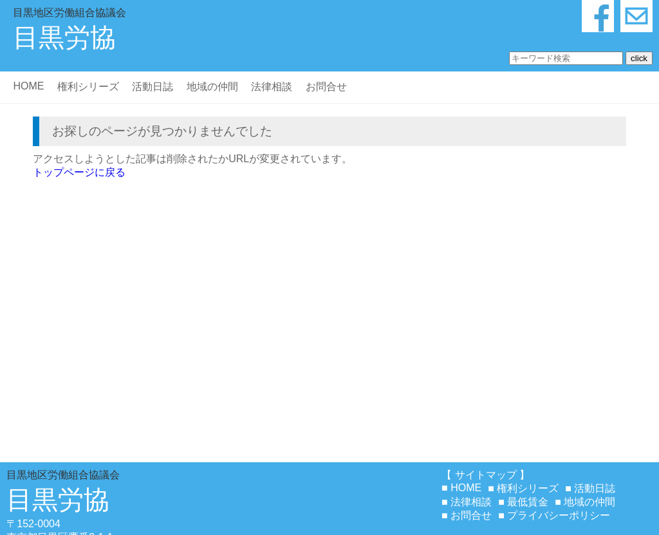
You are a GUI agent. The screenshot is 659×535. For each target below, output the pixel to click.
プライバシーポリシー (558, 515)
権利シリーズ (88, 86)
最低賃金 (527, 501)
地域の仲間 (212, 86)
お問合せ (326, 86)
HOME (28, 85)
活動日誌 (152, 86)
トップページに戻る (79, 172)
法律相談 (271, 86)
